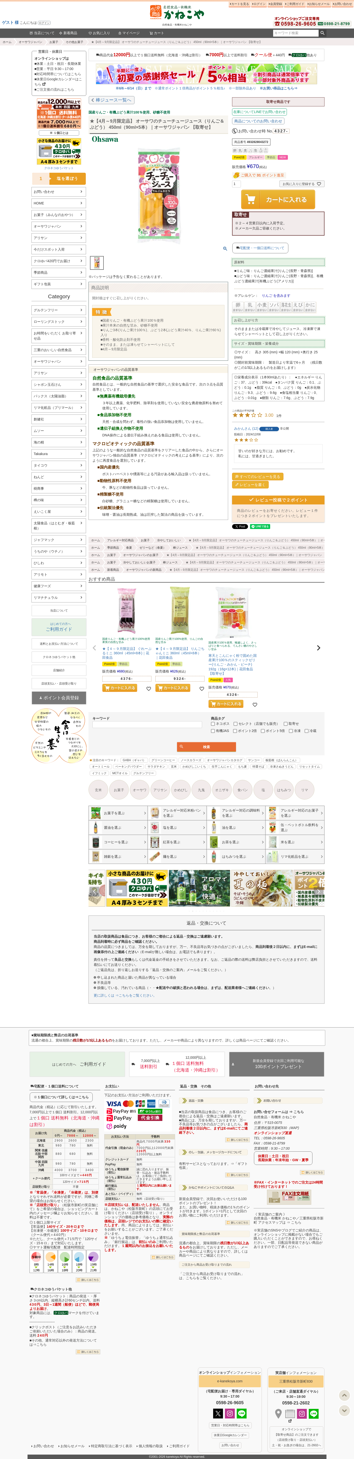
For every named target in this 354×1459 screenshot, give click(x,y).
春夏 (129, 547)
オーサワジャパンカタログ (224, 760)
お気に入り (99, 33)
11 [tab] (224, 911)
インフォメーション (230, 1372)
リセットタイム (309, 766)
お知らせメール (319, 4)
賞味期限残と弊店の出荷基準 (201, 1234)
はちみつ (284, 790)
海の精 (39, 442)
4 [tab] (200, 911)
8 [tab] (213, 911)
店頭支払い (112, 1199)
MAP (294, 1128)
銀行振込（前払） (111, 1187)
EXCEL (306, 1197)
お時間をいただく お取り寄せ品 (55, 335)
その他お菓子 (74, 42)
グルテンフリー (46, 310)
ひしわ (39, 563)
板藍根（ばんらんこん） (282, 760)
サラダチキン (156, 766)
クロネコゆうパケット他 (51, 1289)
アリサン (40, 238)
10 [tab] (220, 911)
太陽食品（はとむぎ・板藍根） (54, 525)
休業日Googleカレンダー (230, 1435)
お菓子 (53, 42)
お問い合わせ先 (267, 1086)
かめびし (181, 790)
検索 (322, 33)
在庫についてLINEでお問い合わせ (259, 112)
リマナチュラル (46, 598)
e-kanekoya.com (230, 1381)
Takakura (41, 454)
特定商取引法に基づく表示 (111, 1446)
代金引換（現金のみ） (120, 1148)
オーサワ (140, 790)
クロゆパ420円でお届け (52, 261)
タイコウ (40, 465)
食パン (242, 790)
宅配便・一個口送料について (262, 248)
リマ (304, 790)
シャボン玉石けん (47, 384)
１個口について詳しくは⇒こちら (63, 1097)
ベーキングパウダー (128, 766)
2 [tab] (193, 911)
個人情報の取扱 (151, 1446)
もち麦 (242, 766)
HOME (39, 203)
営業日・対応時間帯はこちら (230, 1425)
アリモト (40, 574)
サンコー (254, 760)
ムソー (39, 431)
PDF (290, 1197)
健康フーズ (42, 586)
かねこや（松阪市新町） (130, 1209)
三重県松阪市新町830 (295, 1381)
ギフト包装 (42, 284)
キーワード (101, 718)
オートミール (101, 766)
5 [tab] (203, 911)
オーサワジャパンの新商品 (144, 570)
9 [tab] (217, 911)
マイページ (129, 33)
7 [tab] (210, 911)
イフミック (99, 773)
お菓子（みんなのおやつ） (54, 215)
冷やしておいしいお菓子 (139, 562)
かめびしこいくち (194, 766)
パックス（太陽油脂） (51, 396)
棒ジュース (180, 547)
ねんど (39, 477)
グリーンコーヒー (163, 760)
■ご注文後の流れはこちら (54, 89)
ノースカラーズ (191, 760)
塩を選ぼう (55, 179)
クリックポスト (43, 1327)
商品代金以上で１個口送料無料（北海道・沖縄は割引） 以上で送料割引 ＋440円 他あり (206, 54)
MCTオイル (120, 773)
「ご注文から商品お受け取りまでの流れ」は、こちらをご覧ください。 (211, 1276)
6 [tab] (207, 911)
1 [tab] (189, 911)
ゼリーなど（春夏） (152, 547)
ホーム (7, 42)
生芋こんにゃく (222, 766)
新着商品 (68, 33)
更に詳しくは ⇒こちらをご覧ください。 (125, 995)
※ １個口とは (59, 133)
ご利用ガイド (295, 4)
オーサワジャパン (30, 42)
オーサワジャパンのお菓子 (141, 555)
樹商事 (39, 488)
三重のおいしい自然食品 (53, 350)
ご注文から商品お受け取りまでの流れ (207, 1264)
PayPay (110, 1164)
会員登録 (276, 4)
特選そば (258, 766)
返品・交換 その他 (195, 1086)
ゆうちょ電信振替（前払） (117, 1171)
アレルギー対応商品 (120, 540)
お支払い (112, 1086)
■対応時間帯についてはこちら (57, 74)
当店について (42, 33)
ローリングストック (49, 322)
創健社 (39, 419)
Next (319, 892)
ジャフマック (44, 540)
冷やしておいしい (169, 540)
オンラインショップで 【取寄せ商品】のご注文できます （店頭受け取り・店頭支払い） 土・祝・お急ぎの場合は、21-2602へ (296, 1437)
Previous (94, 892)
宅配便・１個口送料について (54, 1086)
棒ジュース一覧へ (113, 100)
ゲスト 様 (10, 22)
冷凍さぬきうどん (282, 766)
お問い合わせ (343, 4)
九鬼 (201, 790)
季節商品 (40, 272)
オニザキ (222, 790)
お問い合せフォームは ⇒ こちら (279, 1112)
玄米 (174, 766)
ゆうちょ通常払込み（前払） (118, 1179)
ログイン (44, 22)
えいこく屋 (42, 512)
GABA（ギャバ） (134, 760)
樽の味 (39, 500)
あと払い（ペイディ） (120, 1194)
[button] (94, 648)
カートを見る (240, 4)
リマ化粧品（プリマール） (54, 408)
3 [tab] (196, 911)
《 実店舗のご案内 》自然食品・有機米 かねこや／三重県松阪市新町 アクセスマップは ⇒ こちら (289, 1218)
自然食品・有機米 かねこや (275, 1117)
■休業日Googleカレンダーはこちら (58, 81)
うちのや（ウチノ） (49, 551)
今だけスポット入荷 (49, 249)
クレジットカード (117, 1159)
